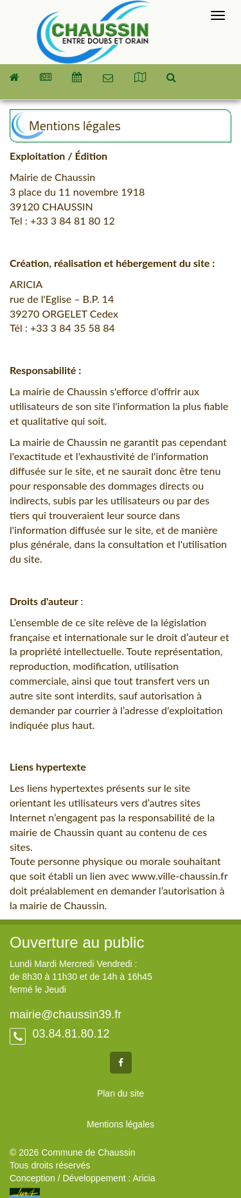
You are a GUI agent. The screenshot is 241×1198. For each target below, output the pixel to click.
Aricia (143, 1178)
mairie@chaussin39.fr (65, 1014)
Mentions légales (120, 1124)
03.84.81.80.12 (69, 1033)
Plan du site (120, 1093)
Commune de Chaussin (93, 32)
